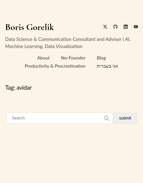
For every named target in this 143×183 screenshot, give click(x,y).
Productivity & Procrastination (55, 66)
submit (125, 118)
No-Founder (73, 57)
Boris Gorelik (29, 27)
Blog (101, 57)
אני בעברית (107, 66)
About (43, 57)
